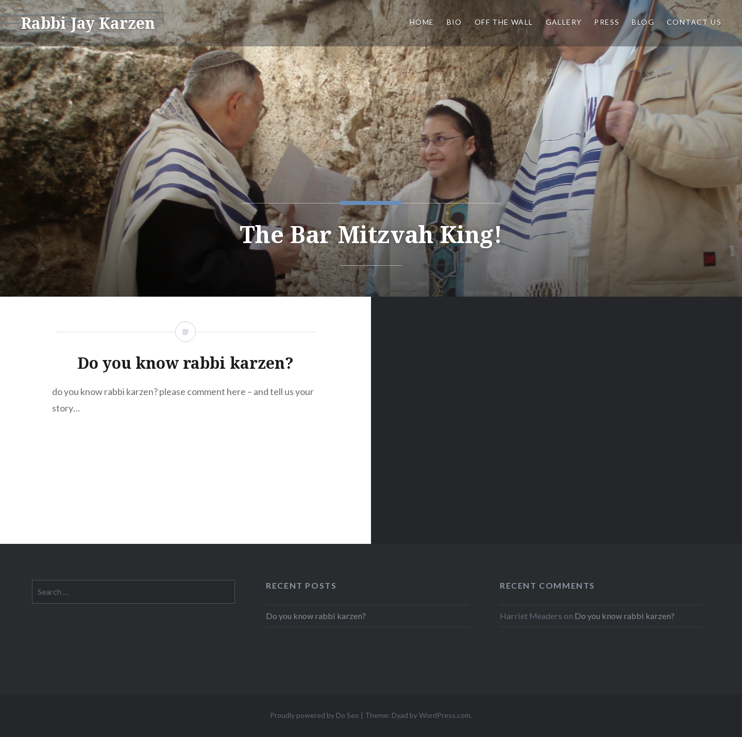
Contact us (694, 22)
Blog (643, 22)
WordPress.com (444, 715)
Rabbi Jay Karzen (88, 22)
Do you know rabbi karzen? (316, 616)
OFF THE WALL (504, 22)
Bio (454, 22)
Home (422, 22)
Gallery (564, 22)
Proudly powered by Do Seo (314, 715)
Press (606, 22)
